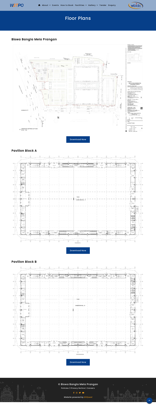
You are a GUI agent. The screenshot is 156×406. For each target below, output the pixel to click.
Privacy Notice (78, 388)
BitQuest (88, 397)
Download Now (78, 139)
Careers (91, 388)
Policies (65, 388)
